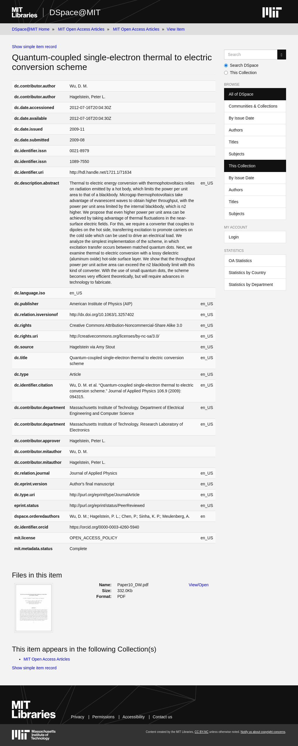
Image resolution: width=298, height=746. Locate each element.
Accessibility (134, 717)
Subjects (236, 154)
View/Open (199, 584)
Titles (233, 142)
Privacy (77, 717)
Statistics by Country (247, 272)
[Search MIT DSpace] (250, 54)
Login (234, 237)
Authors (236, 130)
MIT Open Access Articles (81, 29)
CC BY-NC (201, 731)
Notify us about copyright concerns (263, 731)
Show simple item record (34, 46)
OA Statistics (240, 260)
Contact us (162, 717)
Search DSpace (241, 65)
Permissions (103, 717)
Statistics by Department (251, 284)
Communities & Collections (253, 106)
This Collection (240, 72)
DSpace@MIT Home (30, 29)
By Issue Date (241, 118)
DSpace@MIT (74, 12)
